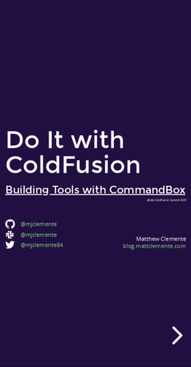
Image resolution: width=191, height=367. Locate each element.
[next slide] (176, 335)
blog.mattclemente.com (154, 246)
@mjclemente (38, 235)
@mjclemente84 (41, 244)
